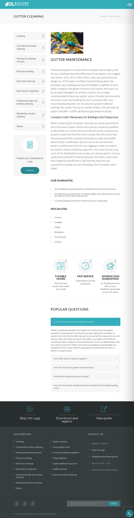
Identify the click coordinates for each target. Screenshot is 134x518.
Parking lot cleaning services (26, 60)
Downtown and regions (67, 419)
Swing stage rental (61, 447)
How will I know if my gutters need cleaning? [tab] (74, 367)
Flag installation (60, 458)
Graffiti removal (60, 469)
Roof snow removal (26, 81)
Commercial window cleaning (26, 47)
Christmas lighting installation (66, 452)
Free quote (104, 418)
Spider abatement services (65, 463)
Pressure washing (25, 71)
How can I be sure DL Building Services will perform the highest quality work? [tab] (86, 386)
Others (20, 126)
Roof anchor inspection (28, 91)
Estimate (30, 170)
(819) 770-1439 (30, 418)
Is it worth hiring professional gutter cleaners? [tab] (74, 322)
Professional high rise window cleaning (27, 102)
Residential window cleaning (26, 115)
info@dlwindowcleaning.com (103, 457)
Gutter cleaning (60, 442)
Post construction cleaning (65, 475)
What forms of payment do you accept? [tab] (71, 376)
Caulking (21, 36)
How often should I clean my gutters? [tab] (70, 359)
